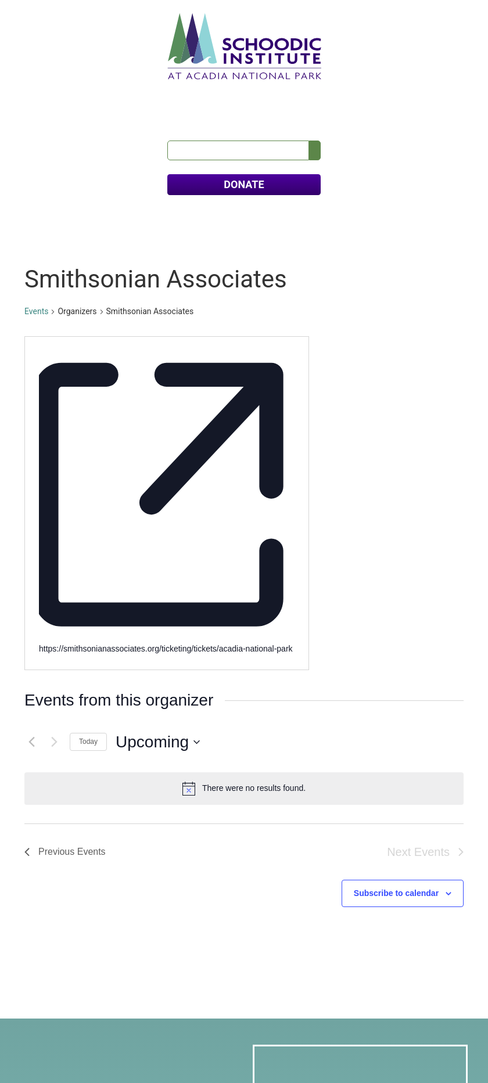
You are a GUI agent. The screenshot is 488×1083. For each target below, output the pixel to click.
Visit (189, 92)
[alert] (244, 506)
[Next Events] (54, 459)
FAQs (453, 92)
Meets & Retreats (249, 92)
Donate (56, 1005)
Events (36, 291)
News (361, 92)
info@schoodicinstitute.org (87, 945)
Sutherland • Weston (324, 1053)
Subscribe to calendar (396, 610)
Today (88, 459)
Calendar (318, 92)
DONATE (244, 165)
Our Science (86, 92)
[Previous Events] (31, 459)
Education (145, 92)
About (36, 92)
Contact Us (407, 92)
